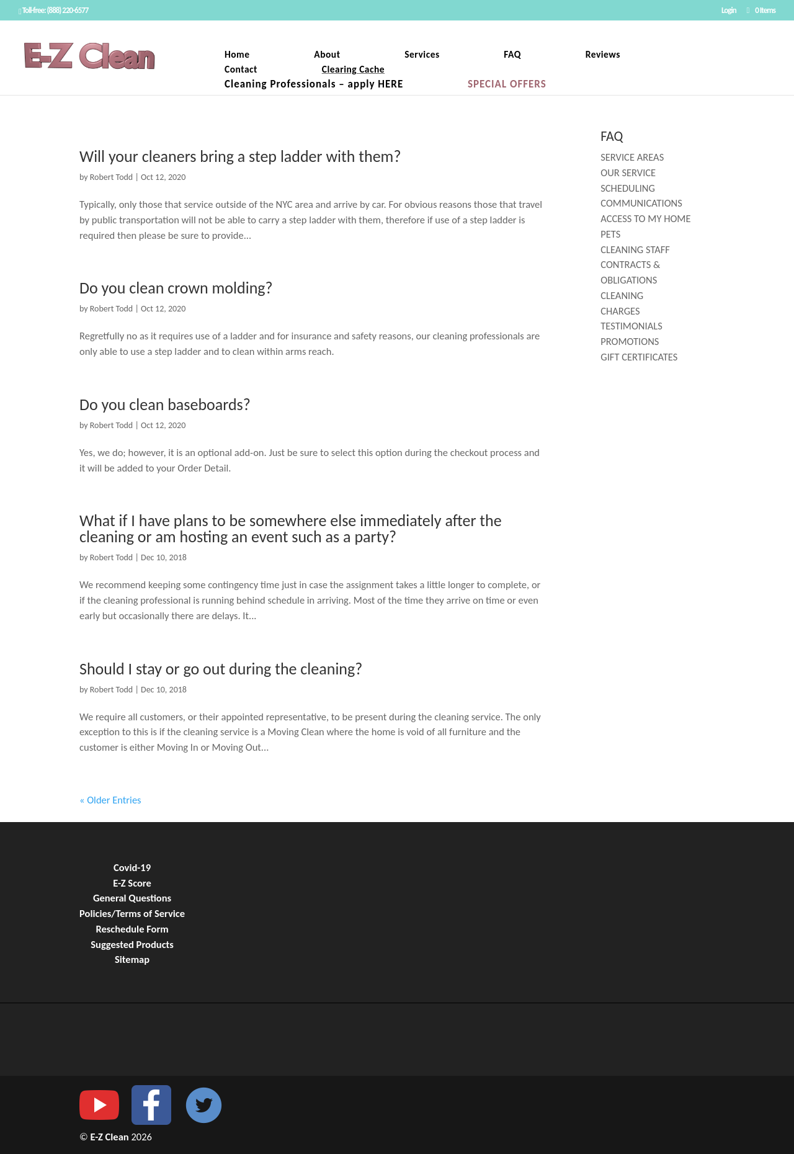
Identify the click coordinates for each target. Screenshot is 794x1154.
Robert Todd (111, 177)
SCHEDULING (627, 188)
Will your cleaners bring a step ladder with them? (240, 156)
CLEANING (621, 295)
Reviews (603, 55)
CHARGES (620, 311)
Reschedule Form (132, 929)
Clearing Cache (353, 70)
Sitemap (132, 959)
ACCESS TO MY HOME (645, 218)
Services (421, 55)
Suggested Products (132, 944)
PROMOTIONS (629, 341)
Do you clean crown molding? (176, 288)
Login (728, 10)
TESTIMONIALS (631, 326)
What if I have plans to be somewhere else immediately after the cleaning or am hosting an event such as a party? (290, 529)
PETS (610, 234)
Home (237, 55)
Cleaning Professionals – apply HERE (314, 85)
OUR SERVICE (628, 172)
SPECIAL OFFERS (507, 85)
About (327, 55)
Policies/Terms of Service (132, 913)
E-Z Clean (111, 1136)
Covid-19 (132, 867)
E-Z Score (132, 883)
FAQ (512, 55)
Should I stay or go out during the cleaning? (220, 669)
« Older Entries (110, 800)
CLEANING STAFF (635, 249)
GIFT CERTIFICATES (638, 357)
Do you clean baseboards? (165, 404)
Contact (241, 70)
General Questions (132, 898)
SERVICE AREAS (632, 157)
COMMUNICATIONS (641, 203)
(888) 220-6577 (68, 10)
